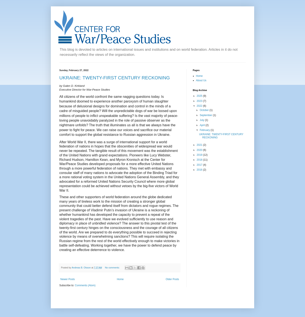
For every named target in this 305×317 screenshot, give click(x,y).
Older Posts (172, 279)
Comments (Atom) (85, 285)
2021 (200, 144)
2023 (200, 101)
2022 (200, 105)
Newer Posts (67, 279)
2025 (200, 95)
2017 (200, 164)
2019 (200, 154)
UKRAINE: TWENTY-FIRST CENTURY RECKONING (114, 77)
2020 (200, 150)
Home (120, 279)
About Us (201, 80)
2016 (200, 169)
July (202, 120)
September (206, 115)
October (204, 110)
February (205, 130)
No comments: (112, 267)
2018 (200, 159)
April (202, 125)
